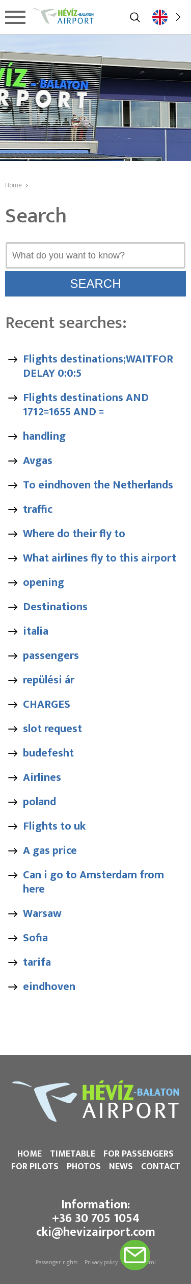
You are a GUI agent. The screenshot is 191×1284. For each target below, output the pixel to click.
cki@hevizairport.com (95, 1232)
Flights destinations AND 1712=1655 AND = (86, 404)
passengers (51, 655)
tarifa (37, 962)
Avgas (37, 460)
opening (43, 582)
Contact (160, 1166)
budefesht (48, 753)
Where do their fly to (74, 533)
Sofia (35, 938)
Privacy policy (101, 1262)
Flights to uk (54, 826)
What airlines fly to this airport (99, 558)
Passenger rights (56, 1262)
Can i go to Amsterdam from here (93, 882)
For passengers (138, 1154)
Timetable (72, 1154)
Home (29, 1154)
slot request (52, 728)
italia (35, 631)
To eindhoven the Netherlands (98, 485)
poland (39, 802)
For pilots (35, 1166)
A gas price (50, 850)
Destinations (55, 607)
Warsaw (42, 913)
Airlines (42, 777)
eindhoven (49, 986)
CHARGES (46, 704)
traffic (37, 509)
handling (44, 436)
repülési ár (48, 680)
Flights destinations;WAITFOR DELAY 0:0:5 (98, 366)
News (121, 1166)
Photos (84, 1166)
